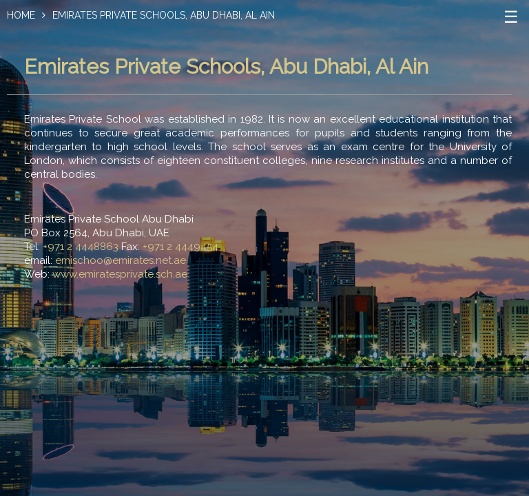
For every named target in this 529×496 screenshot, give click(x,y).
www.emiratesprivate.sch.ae (119, 274)
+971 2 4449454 (180, 246)
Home (21, 15)
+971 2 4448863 (80, 246)
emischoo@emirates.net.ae (120, 260)
